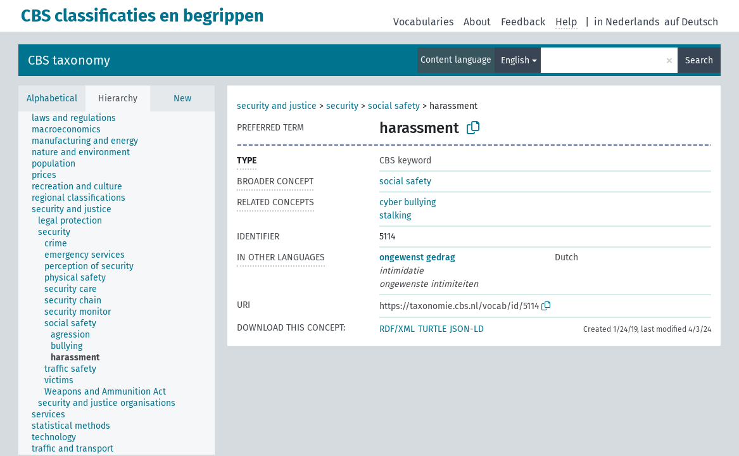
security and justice (277, 106)
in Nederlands (626, 22)
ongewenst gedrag (417, 257)
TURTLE (432, 329)
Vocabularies (423, 22)
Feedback (523, 22)
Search (699, 60)
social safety (394, 106)
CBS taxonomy (69, 60)
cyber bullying (407, 202)
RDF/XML (397, 329)
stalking (395, 215)
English (515, 60)
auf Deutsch (691, 22)
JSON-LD (467, 329)
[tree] (116, 283)
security (342, 106)
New (182, 98)
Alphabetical (52, 98)
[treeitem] (79, 118)
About (477, 22)
